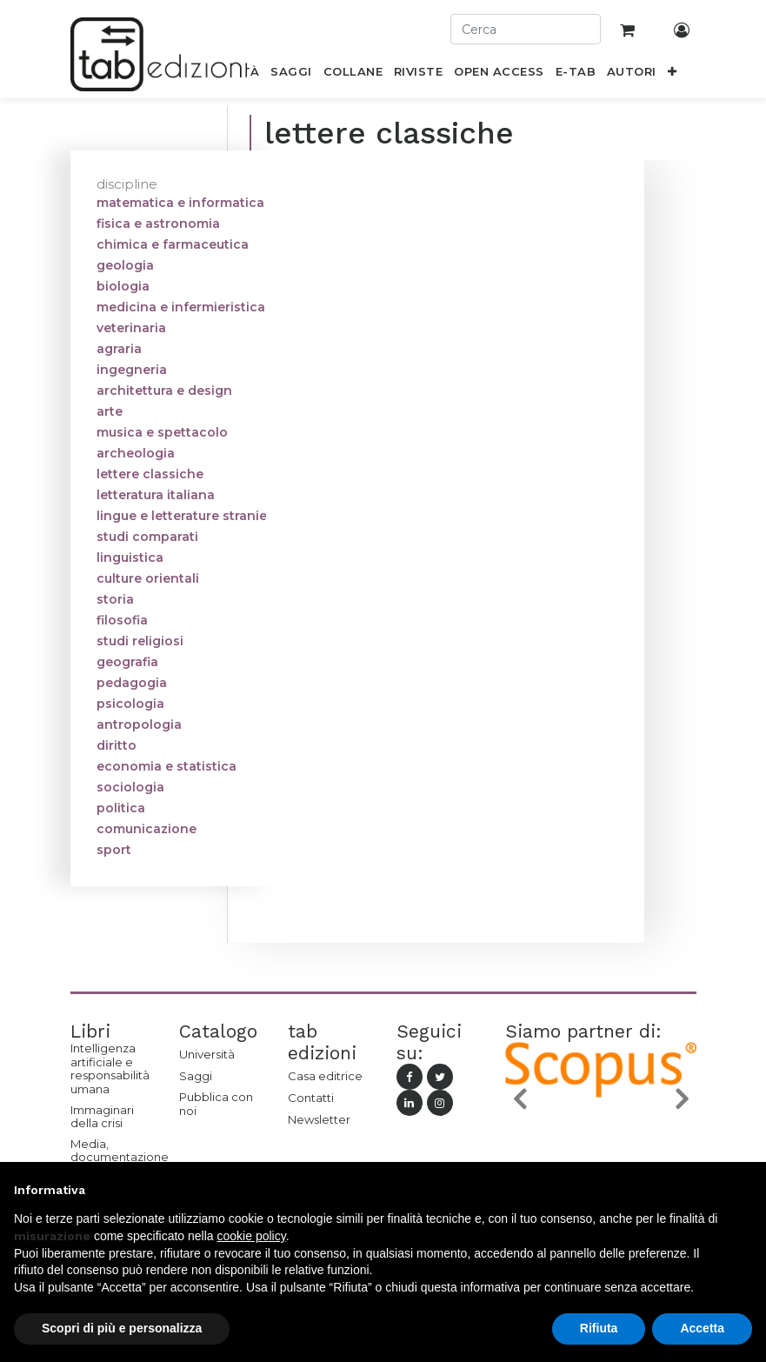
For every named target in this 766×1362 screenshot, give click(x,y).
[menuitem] (291, 74)
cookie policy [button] (251, 1236)
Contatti (311, 1098)
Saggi (195, 1076)
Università (207, 1054)
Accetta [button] (702, 1328)
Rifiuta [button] (599, 1328)
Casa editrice (325, 1076)
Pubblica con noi (216, 1104)
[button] (672, 74)
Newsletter (319, 1119)
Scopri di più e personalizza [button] (122, 1328)
